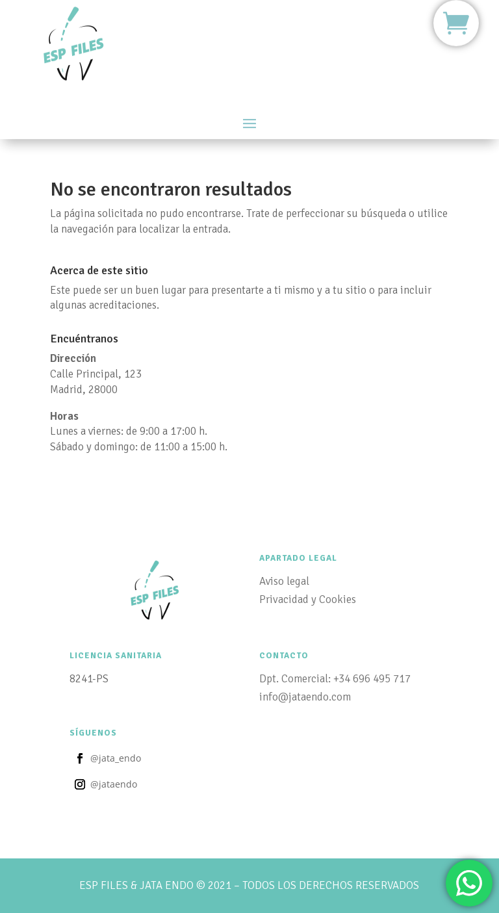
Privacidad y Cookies (307, 599)
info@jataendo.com (305, 697)
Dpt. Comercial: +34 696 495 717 (335, 679)
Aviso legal (284, 581)
